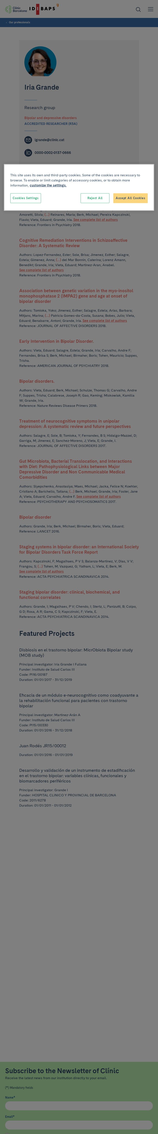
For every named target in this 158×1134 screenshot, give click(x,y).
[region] (79, 187)
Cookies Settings (25, 198)
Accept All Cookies (130, 198)
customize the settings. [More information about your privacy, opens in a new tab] (48, 185)
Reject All (95, 198)
